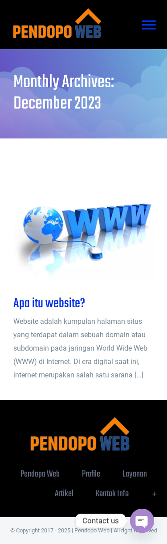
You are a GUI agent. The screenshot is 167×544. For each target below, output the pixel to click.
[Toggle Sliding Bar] (154, 494)
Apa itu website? (49, 303)
